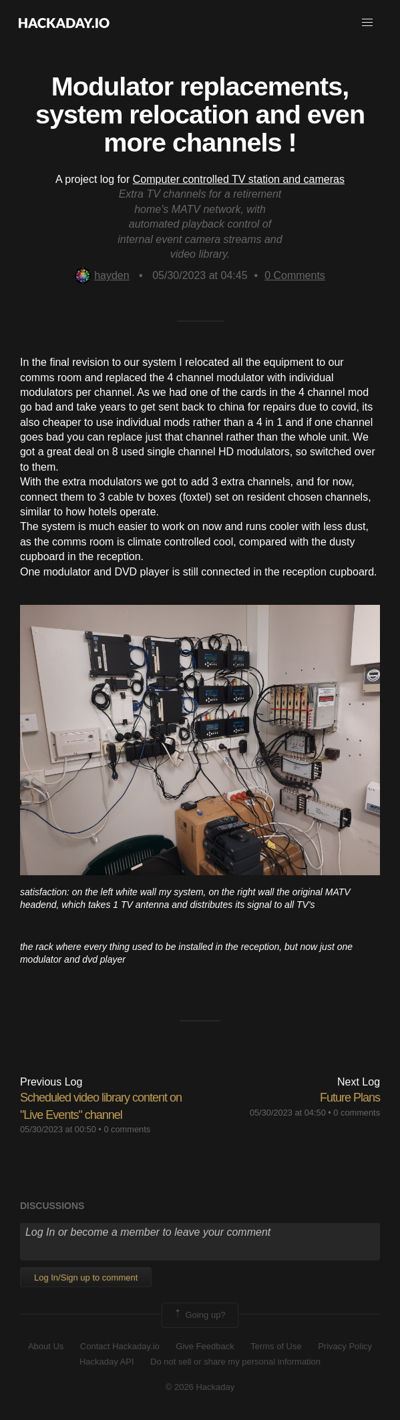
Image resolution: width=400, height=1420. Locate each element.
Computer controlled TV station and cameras (239, 179)
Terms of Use (276, 1346)
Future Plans (350, 1097)
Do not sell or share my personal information (235, 1362)
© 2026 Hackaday (200, 1387)
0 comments (127, 1129)
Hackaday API (106, 1362)
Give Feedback (205, 1346)
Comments (294, 275)
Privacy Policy (345, 1346)
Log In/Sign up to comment (86, 1277)
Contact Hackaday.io (120, 1346)
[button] (367, 22)
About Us (45, 1346)
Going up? (199, 1315)
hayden (102, 275)
